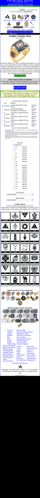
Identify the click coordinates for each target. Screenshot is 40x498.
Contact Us (30, 350)
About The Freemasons (24, 335)
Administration (31, 358)
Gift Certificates (8, 357)
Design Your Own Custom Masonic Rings (20, 31)
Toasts (18, 348)
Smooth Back (34, 106)
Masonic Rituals (8, 349)
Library (19, 356)
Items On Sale (21, 330)
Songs (18, 353)
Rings (9, 339)
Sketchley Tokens (8, 352)
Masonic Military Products (25, 332)
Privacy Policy (31, 355)
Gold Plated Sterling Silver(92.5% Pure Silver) (18, 109)
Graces (19, 350)
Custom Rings (11, 344)
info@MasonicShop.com (20, 363)
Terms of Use (31, 356)
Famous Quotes (7, 354)
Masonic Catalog (32, 348)
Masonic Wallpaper (22, 344)
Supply (9, 342)
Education (20, 358)
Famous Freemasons (9, 345)
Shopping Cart (31, 360)
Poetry (19, 351)
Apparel (9, 333)
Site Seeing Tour (8, 350)
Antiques (10, 332)
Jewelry (9, 340)
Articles (19, 346)
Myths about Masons (9, 347)
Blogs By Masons (8, 356)
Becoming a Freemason (24, 339)
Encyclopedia (21, 355)
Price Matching (21, 360)
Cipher (5, 359)
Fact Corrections (8, 361)
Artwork (9, 330)
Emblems (10, 335)
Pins (8, 337)
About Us (30, 351)
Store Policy (30, 353)
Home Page (30, 346)
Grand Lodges (21, 337)
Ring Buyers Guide (22, 333)
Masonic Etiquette (22, 340)
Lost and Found (21, 342)
